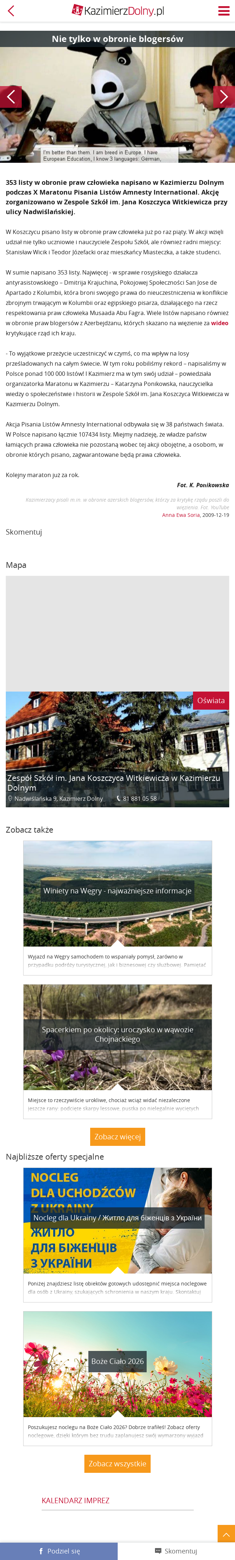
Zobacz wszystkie (117, 1463)
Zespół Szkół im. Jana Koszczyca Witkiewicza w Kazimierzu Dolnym (114, 783)
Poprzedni (11, 97)
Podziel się (63, 1551)
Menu (224, 11)
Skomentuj (181, 1551)
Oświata (211, 700)
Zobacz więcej (118, 1137)
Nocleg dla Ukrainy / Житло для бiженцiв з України (117, 1218)
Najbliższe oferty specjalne (55, 1156)
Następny (224, 97)
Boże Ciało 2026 (117, 1361)
